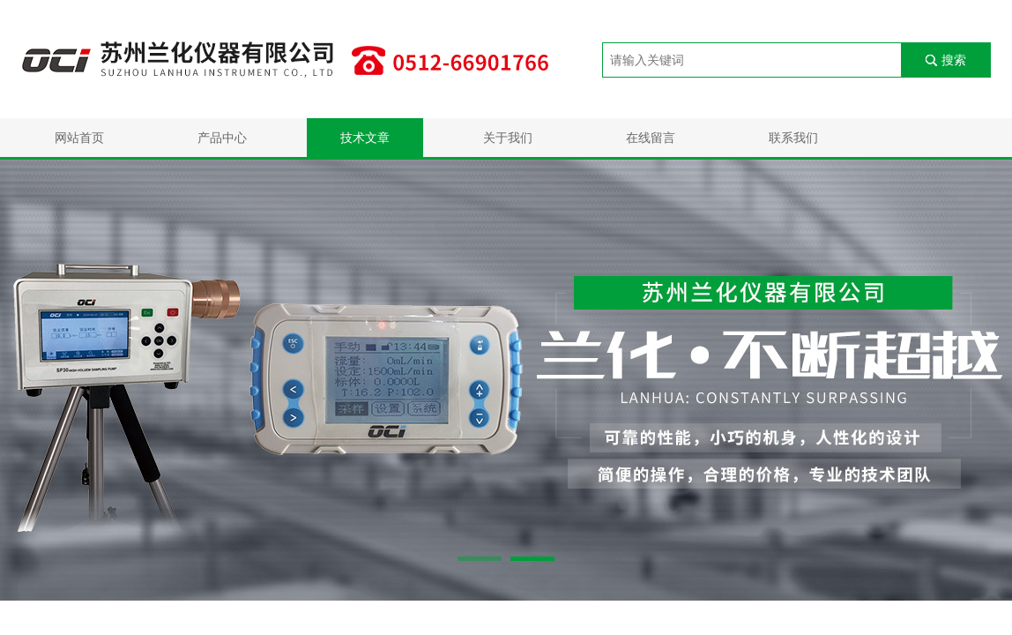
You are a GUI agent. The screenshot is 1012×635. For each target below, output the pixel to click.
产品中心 (222, 138)
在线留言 (650, 138)
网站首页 (79, 138)
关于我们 (507, 138)
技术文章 (365, 138)
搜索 (953, 60)
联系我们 (793, 138)
